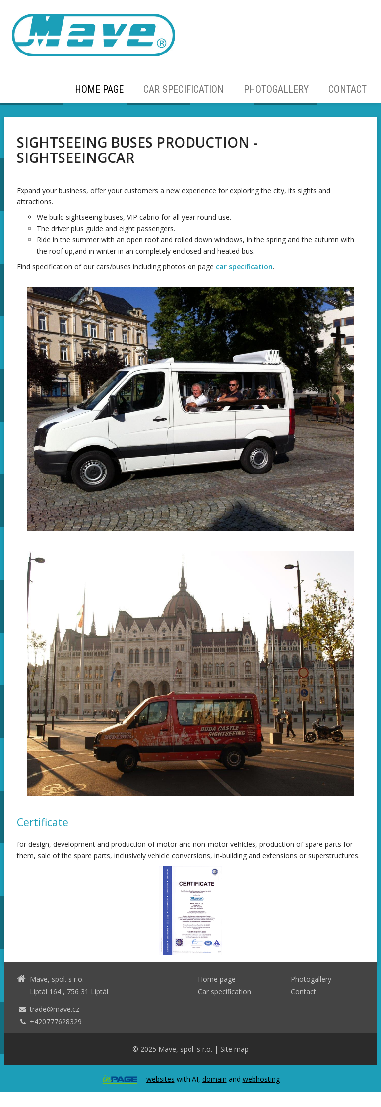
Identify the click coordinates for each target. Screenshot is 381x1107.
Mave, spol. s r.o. (185, 1049)
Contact (347, 89)
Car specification (183, 89)
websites (160, 1079)
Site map (234, 1049)
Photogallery (276, 89)
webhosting (261, 1079)
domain (214, 1079)
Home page (99, 89)
